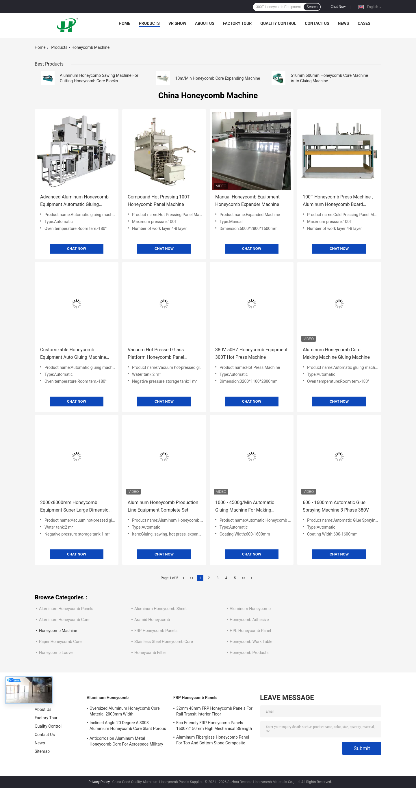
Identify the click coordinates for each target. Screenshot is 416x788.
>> (243, 578)
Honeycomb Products (249, 652)
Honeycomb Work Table (251, 641)
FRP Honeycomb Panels (155, 630)
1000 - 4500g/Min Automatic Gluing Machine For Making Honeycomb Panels (244, 507)
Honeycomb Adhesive (249, 619)
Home (124, 23)
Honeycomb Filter (150, 652)
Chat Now (338, 7)
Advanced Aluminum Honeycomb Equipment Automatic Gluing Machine (74, 201)
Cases (364, 23)
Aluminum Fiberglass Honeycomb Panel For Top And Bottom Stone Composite (212, 740)
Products (149, 23)
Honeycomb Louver (56, 652)
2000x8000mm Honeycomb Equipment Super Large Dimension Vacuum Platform (75, 507)
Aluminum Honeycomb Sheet (160, 608)
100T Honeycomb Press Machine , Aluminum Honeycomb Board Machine (338, 201)
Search (312, 7)
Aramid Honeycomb (152, 619)
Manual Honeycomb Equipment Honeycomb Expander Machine (247, 200)
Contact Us (317, 23)
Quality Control (278, 23)
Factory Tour (237, 23)
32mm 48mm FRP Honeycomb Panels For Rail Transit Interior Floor (214, 711)
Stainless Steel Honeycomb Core (163, 641)
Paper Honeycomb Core (60, 641)
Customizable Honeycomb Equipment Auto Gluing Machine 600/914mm (73, 354)
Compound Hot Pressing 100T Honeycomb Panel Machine (159, 200)
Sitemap (42, 751)
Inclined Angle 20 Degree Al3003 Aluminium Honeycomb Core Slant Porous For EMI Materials (128, 726)
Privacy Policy (99, 782)
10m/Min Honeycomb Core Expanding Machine (217, 78)
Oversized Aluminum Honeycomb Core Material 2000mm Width (125, 711)
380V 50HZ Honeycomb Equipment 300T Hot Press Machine (251, 353)
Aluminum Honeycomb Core (64, 619)
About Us (204, 23)
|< (182, 578)
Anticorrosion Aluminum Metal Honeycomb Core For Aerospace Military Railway (126, 742)
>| (252, 578)
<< (191, 578)
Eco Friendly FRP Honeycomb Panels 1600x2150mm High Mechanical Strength (214, 725)
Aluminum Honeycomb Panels (66, 608)
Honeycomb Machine (58, 630)
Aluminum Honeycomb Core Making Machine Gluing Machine (336, 353)
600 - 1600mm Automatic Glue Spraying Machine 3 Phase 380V (336, 506)
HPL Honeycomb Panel (250, 630)
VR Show (177, 23)
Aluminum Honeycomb (250, 608)
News (343, 23)
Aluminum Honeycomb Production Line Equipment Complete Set (163, 506)
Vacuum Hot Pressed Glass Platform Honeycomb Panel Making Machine (156, 354)
